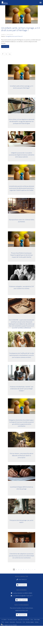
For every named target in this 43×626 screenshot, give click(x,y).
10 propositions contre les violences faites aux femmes (21, 221)
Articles (37, 622)
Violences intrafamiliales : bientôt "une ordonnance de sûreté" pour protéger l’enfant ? (21, 389)
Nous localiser (22, 615)
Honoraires (12, 622)
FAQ (3, 622)
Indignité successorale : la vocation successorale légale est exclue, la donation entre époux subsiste (21, 155)
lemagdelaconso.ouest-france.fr (14, 36)
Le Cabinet (4, 619)
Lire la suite (5, 46)
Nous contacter (22, 600)
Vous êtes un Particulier (23, 619)
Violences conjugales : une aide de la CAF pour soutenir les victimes (21, 288)
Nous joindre (22, 585)
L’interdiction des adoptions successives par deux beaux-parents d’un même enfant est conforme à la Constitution (21, 556)
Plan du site (19, 622)
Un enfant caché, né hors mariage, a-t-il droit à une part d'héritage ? (21, 87)
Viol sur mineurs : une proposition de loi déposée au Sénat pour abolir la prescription (21, 456)
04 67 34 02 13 (23, 579)
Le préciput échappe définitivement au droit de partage (21, 488)
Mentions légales (30, 622)
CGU (24, 622)
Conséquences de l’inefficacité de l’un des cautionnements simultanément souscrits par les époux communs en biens (21, 355)
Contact (7, 622)
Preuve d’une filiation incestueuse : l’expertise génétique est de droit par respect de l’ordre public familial (21, 255)
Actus (31, 619)
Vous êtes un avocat (12, 619)
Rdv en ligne (37, 619)
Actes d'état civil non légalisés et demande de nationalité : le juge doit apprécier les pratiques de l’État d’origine (21, 121)
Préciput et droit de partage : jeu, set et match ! (21, 521)
